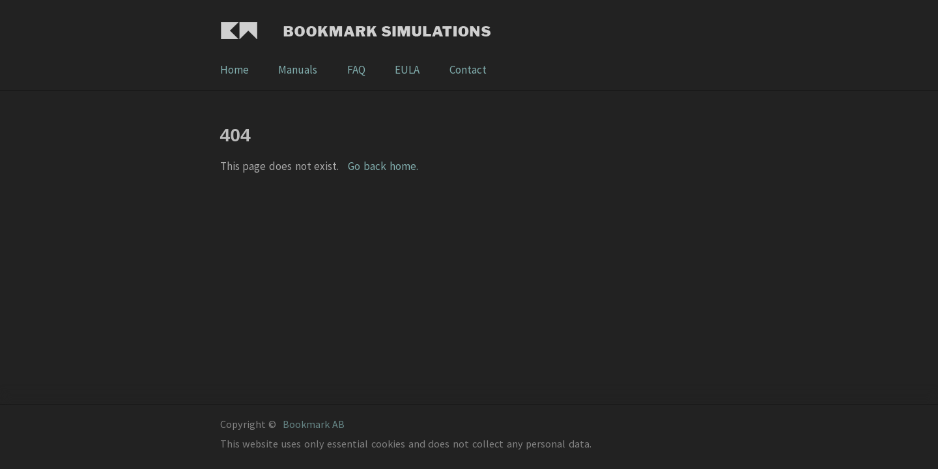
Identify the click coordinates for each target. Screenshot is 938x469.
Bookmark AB (314, 424)
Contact (468, 70)
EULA (408, 70)
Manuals (298, 70)
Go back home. (383, 166)
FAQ (357, 70)
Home (235, 70)
